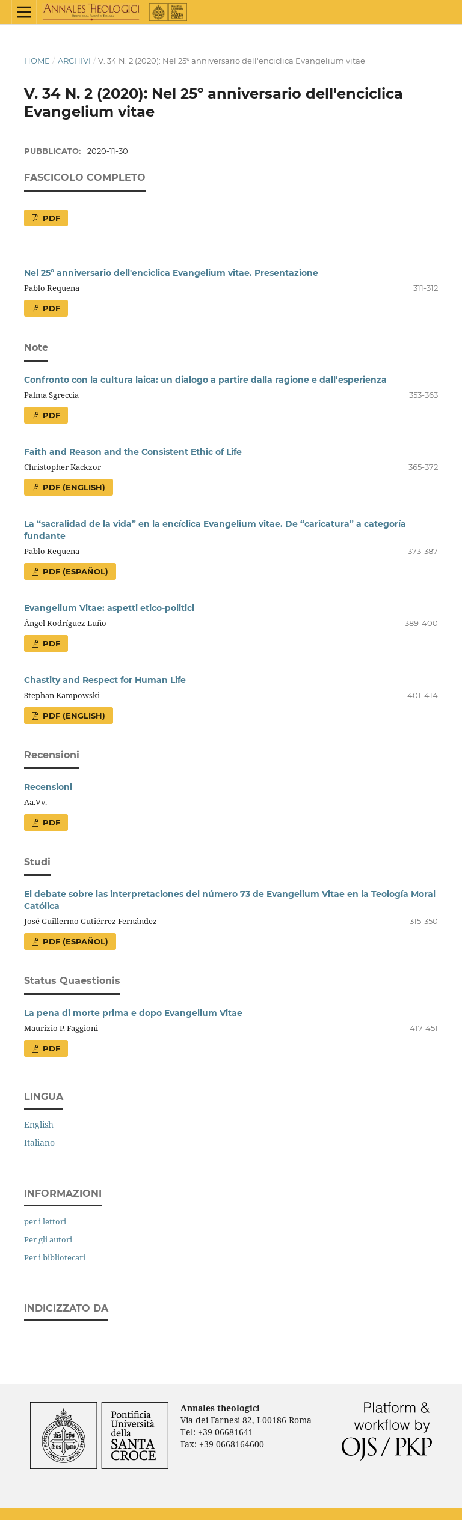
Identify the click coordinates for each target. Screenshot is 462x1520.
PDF (50, 218)
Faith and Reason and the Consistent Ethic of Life (133, 451)
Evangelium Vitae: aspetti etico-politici (109, 608)
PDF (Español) (74, 571)
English (39, 1124)
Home (37, 60)
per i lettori (45, 1221)
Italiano (39, 1142)
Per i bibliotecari (54, 1257)
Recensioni (48, 787)
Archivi (74, 60)
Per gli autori (48, 1239)
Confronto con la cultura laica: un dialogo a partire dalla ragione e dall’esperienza (205, 379)
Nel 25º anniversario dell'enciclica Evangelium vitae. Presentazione (171, 272)
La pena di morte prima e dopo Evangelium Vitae (133, 1013)
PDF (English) (72, 487)
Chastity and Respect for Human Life (105, 680)
